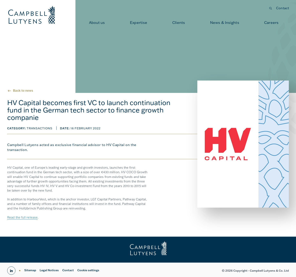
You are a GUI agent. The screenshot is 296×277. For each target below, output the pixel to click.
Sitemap (30, 270)
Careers (271, 22)
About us (97, 22)
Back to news (23, 90)
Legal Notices (49, 270)
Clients (178, 22)
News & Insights (224, 22)
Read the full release (22, 217)
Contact (282, 8)
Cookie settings (88, 270)
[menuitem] (97, 22)
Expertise (138, 22)
